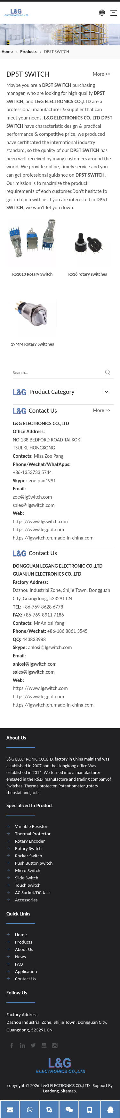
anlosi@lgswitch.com (35, 664)
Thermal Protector (33, 834)
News (20, 957)
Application (26, 971)
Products (23, 942)
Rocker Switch (28, 856)
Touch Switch (27, 885)
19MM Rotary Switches (32, 344)
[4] (60, 34)
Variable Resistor (31, 826)
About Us (24, 949)
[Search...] (57, 373)
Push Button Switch (33, 863)
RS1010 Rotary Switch (32, 274)
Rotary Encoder (30, 841)
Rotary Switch (28, 848)
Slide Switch (26, 878)
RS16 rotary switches (87, 274)
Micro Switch (27, 870)
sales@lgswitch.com (34, 672)
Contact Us (25, 979)
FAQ (19, 964)
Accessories (26, 900)
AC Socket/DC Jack (33, 892)
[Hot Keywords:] (108, 373)
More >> (101, 74)
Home (21, 935)
